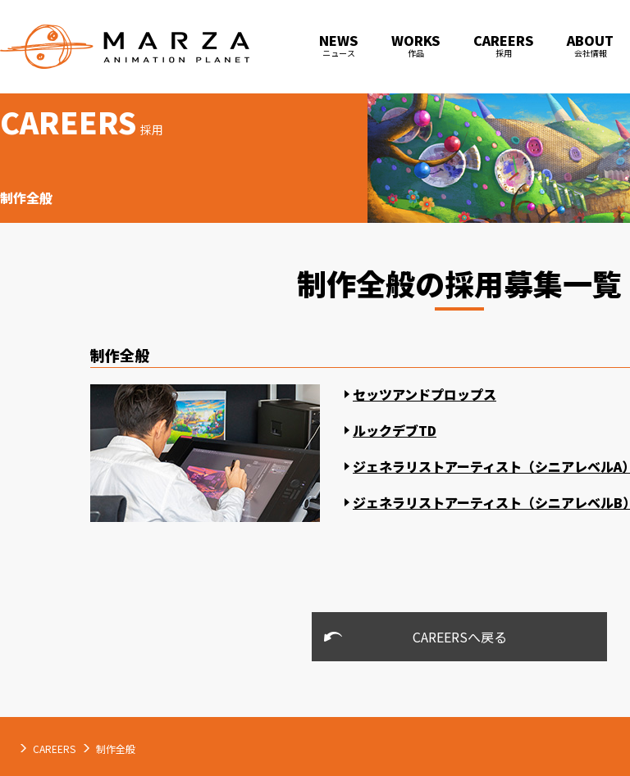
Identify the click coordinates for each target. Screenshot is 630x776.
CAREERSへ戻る (460, 637)
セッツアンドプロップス (424, 394)
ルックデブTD (394, 430)
